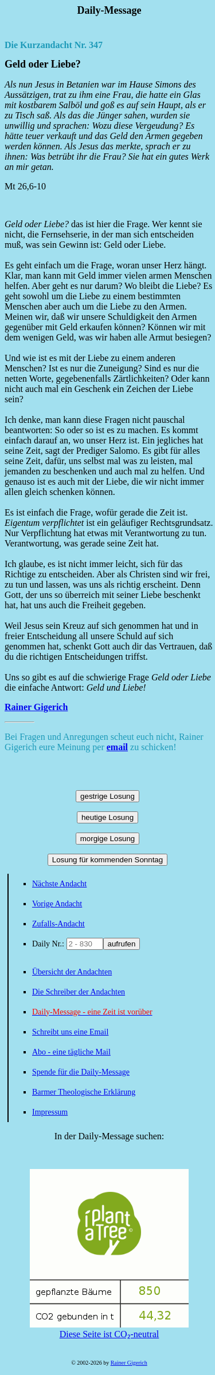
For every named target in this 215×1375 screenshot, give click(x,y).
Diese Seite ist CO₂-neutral (109, 1329)
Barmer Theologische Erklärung (83, 1092)
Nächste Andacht (59, 883)
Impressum (50, 1112)
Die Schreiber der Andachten (78, 992)
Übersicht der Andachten (72, 972)
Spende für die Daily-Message (81, 1072)
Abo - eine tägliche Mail (71, 1052)
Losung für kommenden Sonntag (107, 859)
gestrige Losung (107, 796)
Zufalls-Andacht (58, 924)
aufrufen (122, 944)
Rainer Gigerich (36, 707)
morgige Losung (107, 838)
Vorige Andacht (57, 904)
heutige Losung (107, 817)
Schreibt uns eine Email (70, 1032)
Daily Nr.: (49, 944)
